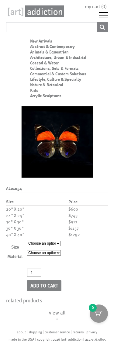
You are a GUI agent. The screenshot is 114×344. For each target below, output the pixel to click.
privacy (91, 332)
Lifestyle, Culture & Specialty (55, 79)
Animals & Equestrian (49, 52)
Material (14, 256)
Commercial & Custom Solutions (58, 73)
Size (15, 246)
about (21, 332)
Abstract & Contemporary (52, 46)
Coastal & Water (44, 62)
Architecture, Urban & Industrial (58, 57)
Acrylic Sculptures (45, 95)
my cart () (96, 6)
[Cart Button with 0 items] (99, 313)
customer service (57, 332)
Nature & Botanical (46, 84)
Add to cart (44, 285)
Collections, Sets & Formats (54, 68)
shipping (35, 332)
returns (78, 332)
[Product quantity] (34, 273)
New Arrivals (41, 41)
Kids (34, 90)
